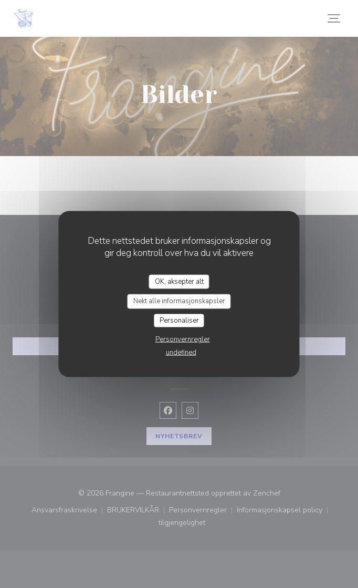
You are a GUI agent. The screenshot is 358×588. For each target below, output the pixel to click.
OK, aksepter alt (179, 281)
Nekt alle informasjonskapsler (179, 301)
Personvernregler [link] (182, 339)
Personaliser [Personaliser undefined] (179, 320)
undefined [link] (181, 352)
